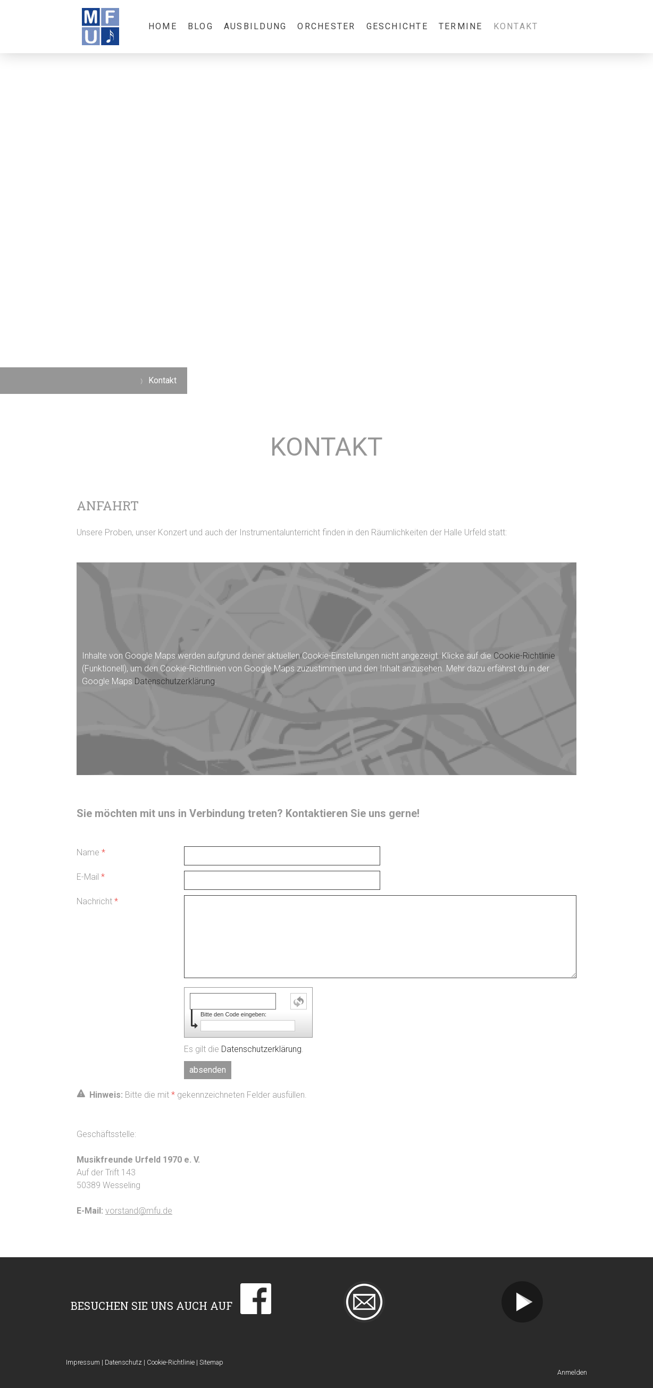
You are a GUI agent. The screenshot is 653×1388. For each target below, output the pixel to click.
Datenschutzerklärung (175, 681)
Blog (200, 26)
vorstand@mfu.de (138, 1211)
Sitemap (211, 1362)
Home (162, 26)
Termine (461, 26)
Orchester (326, 26)
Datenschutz (123, 1362)
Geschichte (397, 26)
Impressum (83, 1362)
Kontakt (516, 26)
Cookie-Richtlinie (524, 656)
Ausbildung (255, 26)
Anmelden (572, 1372)
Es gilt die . (244, 1049)
